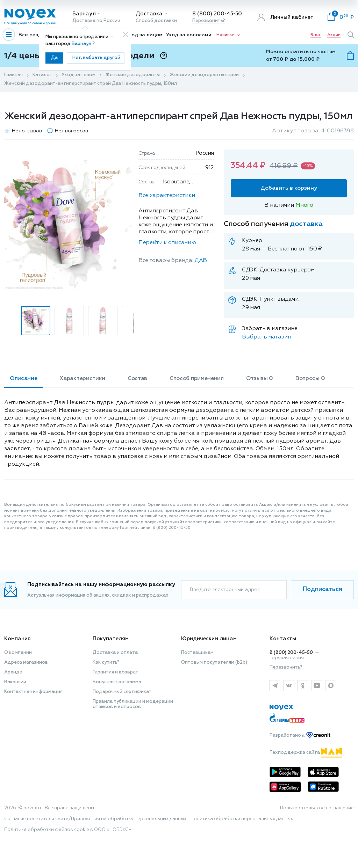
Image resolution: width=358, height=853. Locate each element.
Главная (13, 75)
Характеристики (82, 378)
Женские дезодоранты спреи (204, 75)
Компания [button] (17, 638)
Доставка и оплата (115, 652)
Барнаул (84, 13)
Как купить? (106, 662)
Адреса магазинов (26, 662)
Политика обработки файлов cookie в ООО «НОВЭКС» (67, 830)
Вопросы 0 (310, 378)
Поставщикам (197, 652)
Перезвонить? (208, 21)
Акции (334, 35)
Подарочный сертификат (122, 692)
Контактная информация (33, 692)
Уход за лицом (144, 34)
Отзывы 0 (259, 378)
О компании (18, 652)
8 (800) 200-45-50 (217, 13)
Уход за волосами (189, 34)
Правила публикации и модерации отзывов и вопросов (133, 704)
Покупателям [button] (111, 638)
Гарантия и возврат (115, 672)
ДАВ (200, 260)
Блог (315, 35)
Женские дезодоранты (132, 75)
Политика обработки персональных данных (242, 819)
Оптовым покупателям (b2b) (214, 662)
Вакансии (15, 682)
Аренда (13, 672)
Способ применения (197, 378)
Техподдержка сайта (306, 752)
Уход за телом (78, 75)
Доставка (149, 13)
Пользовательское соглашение (317, 808)
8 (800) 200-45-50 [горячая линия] (291, 652)
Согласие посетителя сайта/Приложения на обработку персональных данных (95, 819)
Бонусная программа (117, 682)
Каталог (42, 75)
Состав (137, 378)
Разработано (300, 736)
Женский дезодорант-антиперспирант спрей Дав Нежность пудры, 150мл (90, 83)
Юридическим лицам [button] (209, 638)
